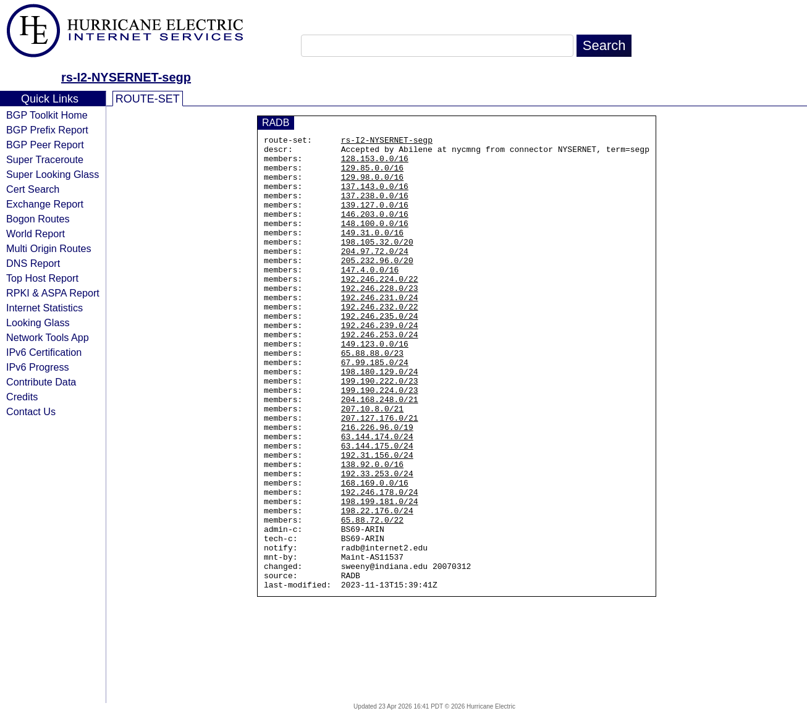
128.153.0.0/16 (374, 163)
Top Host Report (42, 278)
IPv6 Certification (44, 352)
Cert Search (32, 189)
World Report (35, 233)
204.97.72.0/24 (374, 274)
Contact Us (31, 411)
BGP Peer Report (45, 144)
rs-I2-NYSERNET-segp (126, 77)
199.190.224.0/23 (379, 441)
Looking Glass (38, 322)
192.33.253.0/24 (377, 541)
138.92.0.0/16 (372, 530)
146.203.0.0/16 (374, 230)
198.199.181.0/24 (379, 575)
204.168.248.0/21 (379, 452)
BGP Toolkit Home (47, 114)
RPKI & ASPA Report (52, 292)
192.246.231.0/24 (379, 330)
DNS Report (33, 263)
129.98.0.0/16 (372, 186)
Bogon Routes (38, 218)
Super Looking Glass (52, 174)
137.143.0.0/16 (374, 197)
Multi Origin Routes (48, 248)
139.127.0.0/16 (374, 219)
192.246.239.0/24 (379, 363)
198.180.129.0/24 (379, 419)
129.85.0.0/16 (372, 174)
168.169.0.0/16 (374, 552)
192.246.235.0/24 (379, 352)
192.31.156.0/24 (377, 519)
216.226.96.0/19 (377, 486)
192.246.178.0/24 (379, 564)
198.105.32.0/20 (377, 263)
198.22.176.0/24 (377, 586)
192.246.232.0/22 (379, 341)
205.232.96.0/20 (377, 286)
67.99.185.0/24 (374, 408)
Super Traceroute (44, 159)
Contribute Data (41, 381)
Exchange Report (44, 203)
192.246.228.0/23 (379, 319)
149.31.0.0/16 (372, 252)
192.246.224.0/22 (379, 308)
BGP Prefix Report (47, 129)
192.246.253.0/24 (379, 375)
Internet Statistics (44, 307)
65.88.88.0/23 (372, 397)
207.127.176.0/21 (379, 475)
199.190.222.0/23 (379, 430)
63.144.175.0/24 (377, 508)
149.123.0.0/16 (374, 386)
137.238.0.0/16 (374, 208)
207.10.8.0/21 (372, 464)
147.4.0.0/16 (370, 297)
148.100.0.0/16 (374, 241)
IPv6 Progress (37, 367)
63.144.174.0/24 (377, 497)
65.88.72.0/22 (372, 597)
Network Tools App (47, 337)
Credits (22, 396)
